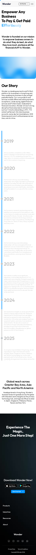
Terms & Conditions (23, 549)
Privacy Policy (11, 549)
